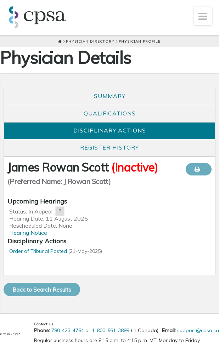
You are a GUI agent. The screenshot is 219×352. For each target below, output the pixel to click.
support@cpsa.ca (198, 330)
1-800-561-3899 (110, 330)
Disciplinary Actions (109, 130)
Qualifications (110, 113)
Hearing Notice (28, 232)
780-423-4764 (67, 330)
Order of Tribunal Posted (38, 251)
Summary (109, 95)
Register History (109, 147)
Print (199, 169)
